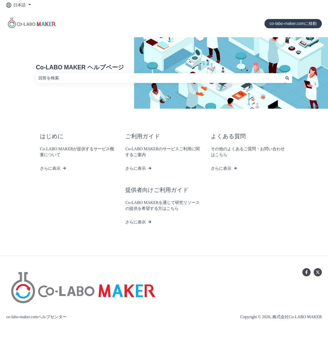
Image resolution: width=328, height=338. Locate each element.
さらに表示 (50, 168)
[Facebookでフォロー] (306, 272)
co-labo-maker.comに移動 (293, 23)
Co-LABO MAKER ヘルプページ (80, 67)
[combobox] (159, 78)
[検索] (287, 78)
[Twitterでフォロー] (318, 272)
